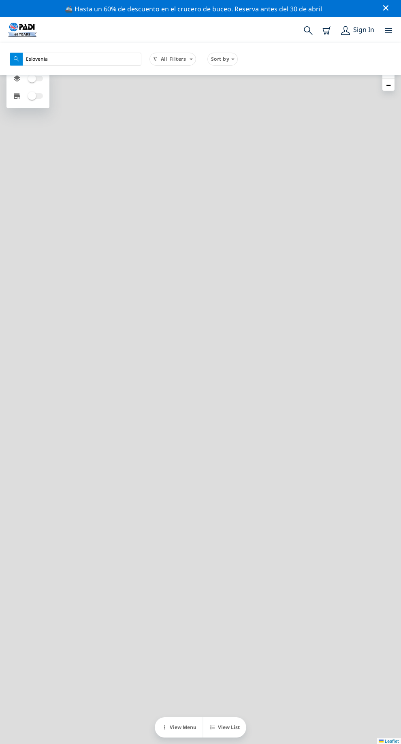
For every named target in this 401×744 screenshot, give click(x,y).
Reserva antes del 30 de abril (278, 8)
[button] (388, 85)
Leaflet (389, 741)
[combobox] (75, 59)
